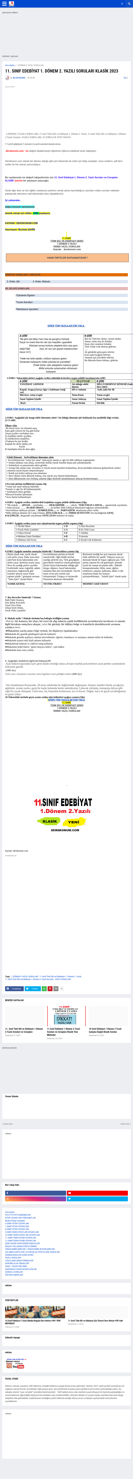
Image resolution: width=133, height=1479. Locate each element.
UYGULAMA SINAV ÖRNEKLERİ (19, 1260)
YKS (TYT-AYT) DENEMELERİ (18, 1215)
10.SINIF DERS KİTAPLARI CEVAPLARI (22, 1235)
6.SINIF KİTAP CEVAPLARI (17, 1223)
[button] (4, 3)
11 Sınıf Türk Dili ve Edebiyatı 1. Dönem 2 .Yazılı (60, 976)
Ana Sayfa (9, 65)
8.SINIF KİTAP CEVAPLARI (17, 1229)
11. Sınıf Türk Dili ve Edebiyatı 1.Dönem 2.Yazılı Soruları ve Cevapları (24, 1030)
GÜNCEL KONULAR (14, 1272)
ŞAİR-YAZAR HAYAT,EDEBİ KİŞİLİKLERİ (22, 1243)
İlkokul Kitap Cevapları (15, 1221)
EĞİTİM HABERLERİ (14, 1275)
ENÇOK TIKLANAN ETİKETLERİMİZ (21, 1246)
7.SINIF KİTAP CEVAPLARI (17, 1226)
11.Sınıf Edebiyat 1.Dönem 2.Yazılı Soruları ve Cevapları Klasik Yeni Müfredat (63, 1031)
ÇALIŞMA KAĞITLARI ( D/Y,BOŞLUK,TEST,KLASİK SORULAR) (32, 1252)
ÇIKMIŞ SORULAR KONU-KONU (19, 1255)
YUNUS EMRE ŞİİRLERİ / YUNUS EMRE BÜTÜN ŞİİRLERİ (30, 1249)
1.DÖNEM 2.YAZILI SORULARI (30, 65)
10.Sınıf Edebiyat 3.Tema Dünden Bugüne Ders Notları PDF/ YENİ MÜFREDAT (32, 1322)
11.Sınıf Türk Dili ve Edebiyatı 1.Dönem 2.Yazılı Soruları (29, 979)
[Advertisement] (66, 894)
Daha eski (125, 1124)
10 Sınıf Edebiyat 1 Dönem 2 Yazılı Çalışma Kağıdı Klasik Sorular (105, 1030)
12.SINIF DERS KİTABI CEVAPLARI (20, 1240)
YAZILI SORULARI (63, 979)
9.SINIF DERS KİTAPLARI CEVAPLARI (22, 1232)
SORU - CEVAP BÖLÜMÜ (16, 1266)
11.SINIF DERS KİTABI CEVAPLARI (20, 1238)
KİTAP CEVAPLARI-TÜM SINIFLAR (20, 1218)
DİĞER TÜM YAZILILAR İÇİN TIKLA (66, 325)
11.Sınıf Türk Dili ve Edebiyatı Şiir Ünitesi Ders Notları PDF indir (95, 1320)
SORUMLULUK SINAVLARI (17, 1263)
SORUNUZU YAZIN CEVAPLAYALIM (20, 1269)
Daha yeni (8, 1124)
